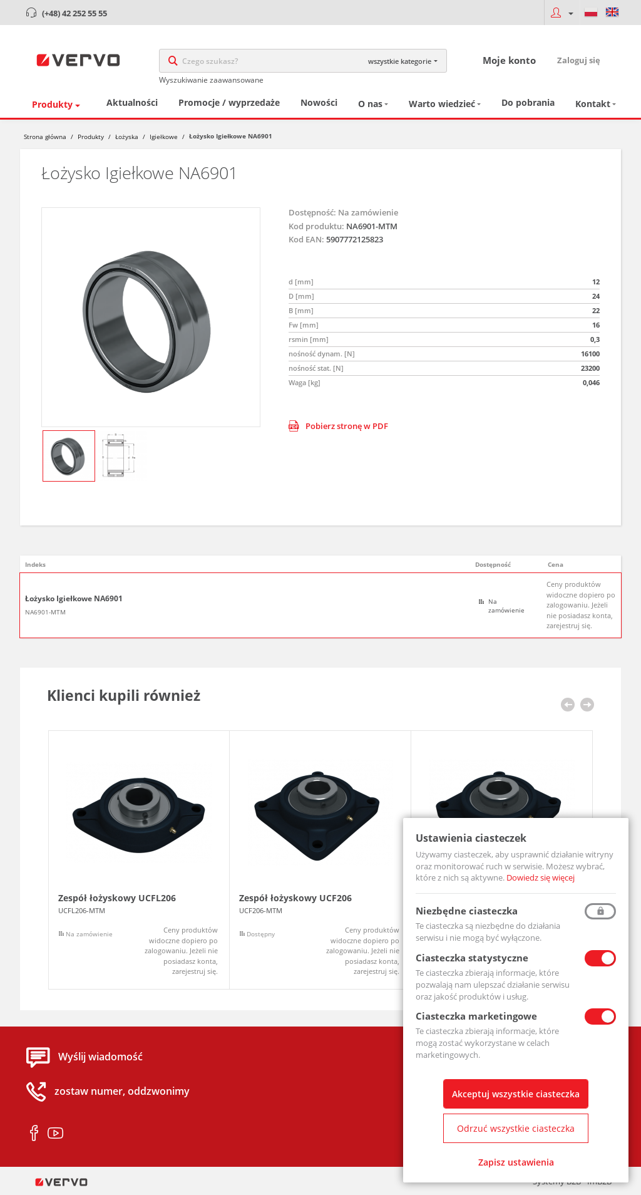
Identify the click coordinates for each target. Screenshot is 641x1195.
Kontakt (592, 104)
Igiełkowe (164, 136)
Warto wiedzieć (442, 104)
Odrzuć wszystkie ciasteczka (516, 1128)
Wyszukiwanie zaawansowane (211, 80)
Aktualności (132, 102)
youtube (55, 1134)
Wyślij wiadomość (100, 1057)
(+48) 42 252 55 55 (74, 13)
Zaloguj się (578, 60)
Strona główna (45, 136)
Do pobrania (528, 102)
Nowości (318, 102)
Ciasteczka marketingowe (476, 1016)
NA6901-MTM (45, 612)
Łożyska (126, 136)
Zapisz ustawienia (516, 1162)
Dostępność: (312, 212)
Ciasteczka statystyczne (472, 957)
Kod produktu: (316, 226)
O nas (370, 104)
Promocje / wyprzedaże (229, 102)
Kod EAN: (306, 239)
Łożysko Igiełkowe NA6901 (74, 598)
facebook (34, 1134)
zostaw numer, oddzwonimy (122, 1092)
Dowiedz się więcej (540, 877)
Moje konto (509, 60)
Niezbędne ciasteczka (467, 910)
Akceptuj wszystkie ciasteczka (516, 1094)
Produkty (52, 104)
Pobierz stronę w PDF (338, 426)
